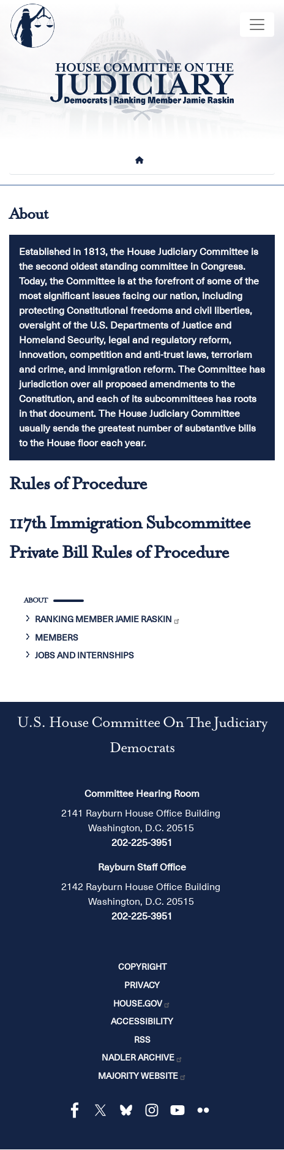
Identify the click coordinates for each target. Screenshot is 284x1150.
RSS (142, 1040)
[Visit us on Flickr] (206, 1110)
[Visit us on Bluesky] (129, 1110)
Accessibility (142, 1021)
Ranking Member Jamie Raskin (108, 619)
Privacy (142, 985)
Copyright (142, 967)
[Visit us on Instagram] (155, 1110)
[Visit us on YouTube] (180, 1110)
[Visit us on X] (103, 1110)
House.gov (142, 1003)
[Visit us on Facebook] (78, 1110)
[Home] (142, 160)
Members (56, 637)
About (35, 601)
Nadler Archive (142, 1057)
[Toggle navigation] (257, 24)
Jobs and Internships (84, 655)
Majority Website (142, 1076)
